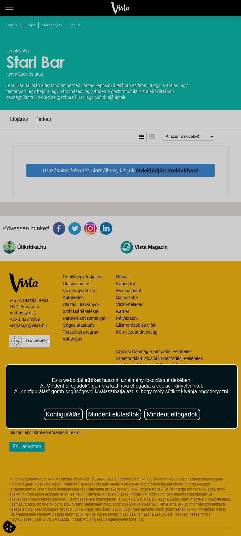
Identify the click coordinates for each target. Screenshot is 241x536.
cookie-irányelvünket (179, 386)
